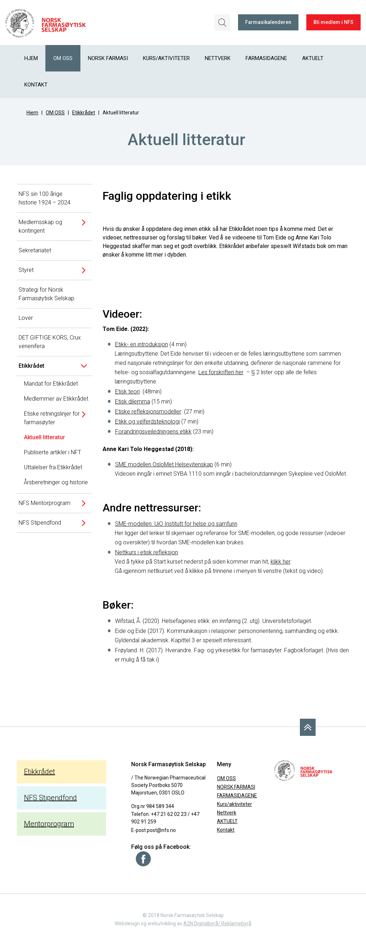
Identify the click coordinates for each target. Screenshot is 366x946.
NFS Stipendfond (40, 522)
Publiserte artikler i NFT (52, 452)
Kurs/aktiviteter (166, 58)
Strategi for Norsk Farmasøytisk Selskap (46, 294)
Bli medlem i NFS (333, 22)
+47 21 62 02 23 (169, 814)
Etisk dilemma (132, 401)
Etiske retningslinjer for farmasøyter (52, 418)
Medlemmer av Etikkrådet (56, 398)
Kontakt (36, 84)
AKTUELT (312, 58)
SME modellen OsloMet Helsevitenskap (164, 464)
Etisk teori (127, 391)
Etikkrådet (83, 112)
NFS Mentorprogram (44, 503)
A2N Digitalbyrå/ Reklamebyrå (217, 923)
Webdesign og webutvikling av (149, 923)
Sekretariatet (35, 250)
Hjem (31, 58)
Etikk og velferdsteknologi (147, 421)
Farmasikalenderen (268, 22)
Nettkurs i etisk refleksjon (146, 552)
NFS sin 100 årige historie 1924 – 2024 (44, 198)
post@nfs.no (161, 830)
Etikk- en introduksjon (141, 344)
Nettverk (218, 58)
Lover (26, 317)
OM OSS (63, 58)
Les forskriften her (220, 372)
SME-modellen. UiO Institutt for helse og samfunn (176, 523)
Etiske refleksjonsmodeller (148, 411)
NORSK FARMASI (108, 58)
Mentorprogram (49, 823)
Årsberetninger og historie (56, 482)
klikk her (280, 561)
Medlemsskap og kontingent (40, 226)
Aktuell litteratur (44, 437)
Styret (26, 270)
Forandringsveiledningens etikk (153, 431)
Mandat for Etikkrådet (51, 383)
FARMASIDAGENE (266, 58)
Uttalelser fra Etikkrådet (53, 467)
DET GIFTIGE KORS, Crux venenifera (50, 342)
